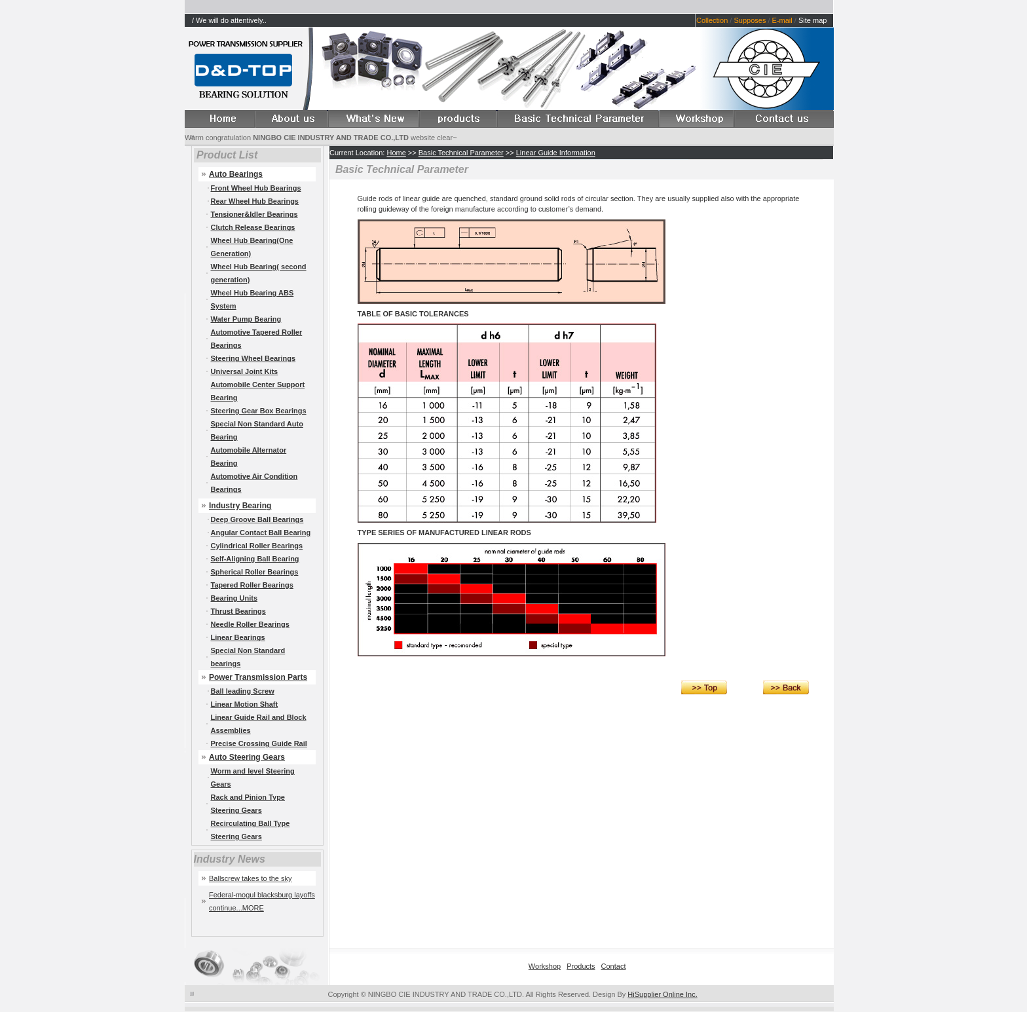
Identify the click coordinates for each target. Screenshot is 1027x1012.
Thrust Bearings (238, 611)
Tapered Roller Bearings (252, 585)
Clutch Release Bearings (253, 227)
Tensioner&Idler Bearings (254, 214)
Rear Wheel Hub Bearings (255, 201)
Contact (613, 966)
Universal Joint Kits (244, 371)
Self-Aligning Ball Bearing (255, 559)
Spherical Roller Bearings (255, 572)
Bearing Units (234, 598)
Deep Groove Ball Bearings (257, 519)
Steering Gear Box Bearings (259, 411)
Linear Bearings (238, 637)
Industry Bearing (240, 505)
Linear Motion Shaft (244, 704)
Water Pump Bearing (246, 319)
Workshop (545, 966)
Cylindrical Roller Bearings (257, 546)
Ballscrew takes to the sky (250, 878)
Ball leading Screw (242, 691)
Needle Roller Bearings (250, 624)
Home (395, 153)
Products (581, 966)
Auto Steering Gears (247, 757)
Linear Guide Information (555, 153)
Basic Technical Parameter (461, 153)
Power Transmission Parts (258, 677)
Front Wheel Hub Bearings (256, 188)
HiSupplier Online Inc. (662, 994)
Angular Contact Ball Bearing (261, 532)
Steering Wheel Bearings (253, 358)
